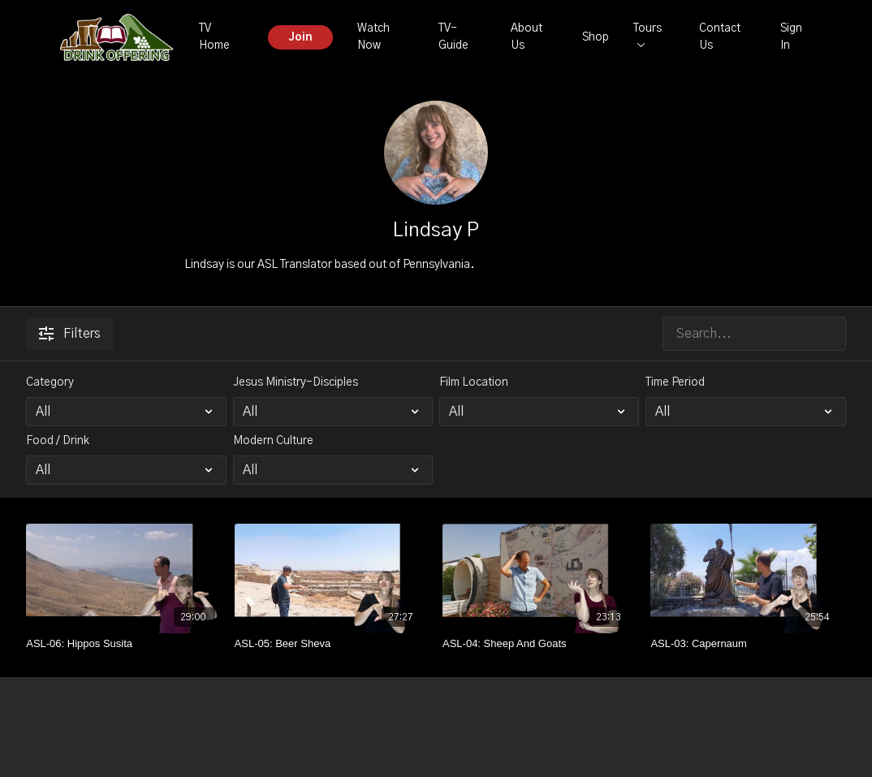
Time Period (675, 382)
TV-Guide (453, 37)
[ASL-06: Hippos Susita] (123, 644)
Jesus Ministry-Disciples (295, 382)
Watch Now (373, 37)
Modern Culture (273, 441)
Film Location (473, 382)
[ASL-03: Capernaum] (747, 644)
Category (50, 382)
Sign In (791, 37)
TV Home (214, 37)
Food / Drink (57, 441)
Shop (595, 37)
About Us (526, 37)
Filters (70, 333)
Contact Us (719, 37)
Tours (647, 35)
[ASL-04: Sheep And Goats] (539, 644)
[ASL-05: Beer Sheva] (332, 644)
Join (300, 37)
